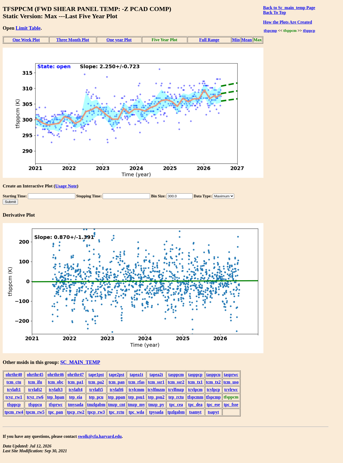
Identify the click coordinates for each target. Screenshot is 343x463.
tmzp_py (156, 404)
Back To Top (274, 12)
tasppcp (195, 374)
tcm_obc (56, 382)
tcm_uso (231, 382)
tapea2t (156, 374)
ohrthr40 (14, 374)
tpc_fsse (231, 404)
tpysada (156, 412)
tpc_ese (213, 404)
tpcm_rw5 (35, 412)
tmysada (75, 404)
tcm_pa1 (76, 382)
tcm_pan (117, 382)
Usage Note (66, 186)
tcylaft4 (76, 389)
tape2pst (116, 374)
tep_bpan (55, 397)
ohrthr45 (35, 374)
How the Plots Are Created (287, 22)
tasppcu (213, 374)
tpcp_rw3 (96, 412)
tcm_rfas (136, 382)
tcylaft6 (117, 389)
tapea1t (136, 374)
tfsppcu (35, 404)
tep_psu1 (136, 397)
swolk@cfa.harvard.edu (100, 436)
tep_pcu (96, 397)
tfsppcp (309, 30)
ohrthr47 (75, 374)
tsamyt (195, 412)
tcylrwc (231, 389)
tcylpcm (195, 389)
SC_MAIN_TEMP (80, 362)
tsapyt (213, 412)
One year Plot (119, 39)
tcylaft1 (14, 389)
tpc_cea (176, 404)
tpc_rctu (116, 412)
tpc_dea (195, 404)
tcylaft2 (35, 389)
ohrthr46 (55, 374)
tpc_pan (55, 412)
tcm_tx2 (213, 382)
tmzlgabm (96, 404)
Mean (246, 39)
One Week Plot (26, 39)
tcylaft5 (96, 389)
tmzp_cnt (116, 404)
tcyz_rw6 (35, 397)
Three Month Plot (72, 39)
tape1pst (96, 374)
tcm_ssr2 (176, 382)
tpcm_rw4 (14, 412)
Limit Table (28, 28)
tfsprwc (56, 404)
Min (236, 39)
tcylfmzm (156, 389)
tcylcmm (136, 389)
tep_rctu (176, 397)
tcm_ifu (35, 382)
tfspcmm (195, 397)
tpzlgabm (176, 412)
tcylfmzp (176, 389)
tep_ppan (116, 397)
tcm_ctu (13, 382)
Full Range (209, 39)
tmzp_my (136, 404)
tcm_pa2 (96, 382)
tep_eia (75, 397)
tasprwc (231, 374)
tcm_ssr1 (156, 382)
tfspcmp (270, 30)
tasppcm (176, 374)
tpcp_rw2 (75, 412)
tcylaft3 (56, 389)
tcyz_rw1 (14, 397)
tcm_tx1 (195, 382)
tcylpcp (213, 389)
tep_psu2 (156, 397)
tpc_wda (136, 412)
